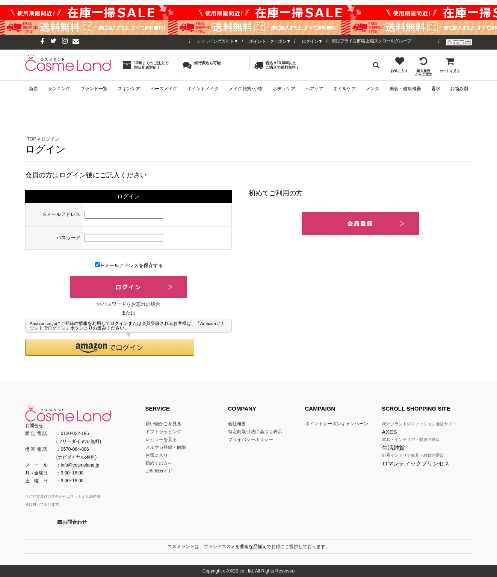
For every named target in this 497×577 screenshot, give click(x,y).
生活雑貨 (393, 447)
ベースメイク (163, 88)
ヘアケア (314, 88)
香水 (435, 88)
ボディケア (284, 88)
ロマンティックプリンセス (416, 463)
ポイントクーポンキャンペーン (336, 423)
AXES (389, 432)
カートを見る (450, 64)
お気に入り (399, 64)
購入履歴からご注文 (423, 66)
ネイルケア (344, 88)
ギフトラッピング (163, 431)
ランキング (59, 88)
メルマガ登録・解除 (165, 447)
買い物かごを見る (163, 423)
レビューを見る (161, 439)
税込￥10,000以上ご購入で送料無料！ (276, 65)
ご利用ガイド (158, 471)
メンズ (372, 88)
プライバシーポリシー (250, 439)
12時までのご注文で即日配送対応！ (145, 65)
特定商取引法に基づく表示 (255, 431)
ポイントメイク (203, 88)
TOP (31, 139)
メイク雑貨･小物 (246, 88)
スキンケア (129, 88)
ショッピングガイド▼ (217, 41)
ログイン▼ (312, 41)
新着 (33, 88)
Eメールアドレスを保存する (129, 265)
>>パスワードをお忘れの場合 (128, 304)
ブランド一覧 (93, 88)
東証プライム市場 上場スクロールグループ (371, 41)
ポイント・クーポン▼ (269, 41)
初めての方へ (158, 463)
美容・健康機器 (405, 88)
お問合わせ (72, 522)
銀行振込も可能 (202, 64)
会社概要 (237, 423)
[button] (109, 347)
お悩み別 (459, 88)
